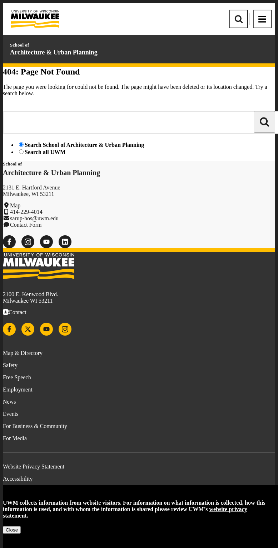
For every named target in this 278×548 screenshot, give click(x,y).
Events (11, 414)
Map (15, 205)
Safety (10, 365)
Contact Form (25, 225)
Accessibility (18, 479)
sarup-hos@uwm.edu (34, 218)
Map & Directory (23, 353)
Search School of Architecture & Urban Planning (84, 145)
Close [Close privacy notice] (12, 530)
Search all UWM (45, 152)
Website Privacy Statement (33, 466)
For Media (15, 438)
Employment (18, 389)
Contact (17, 312)
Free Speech (17, 377)
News (9, 402)
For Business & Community (35, 426)
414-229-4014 (26, 212)
